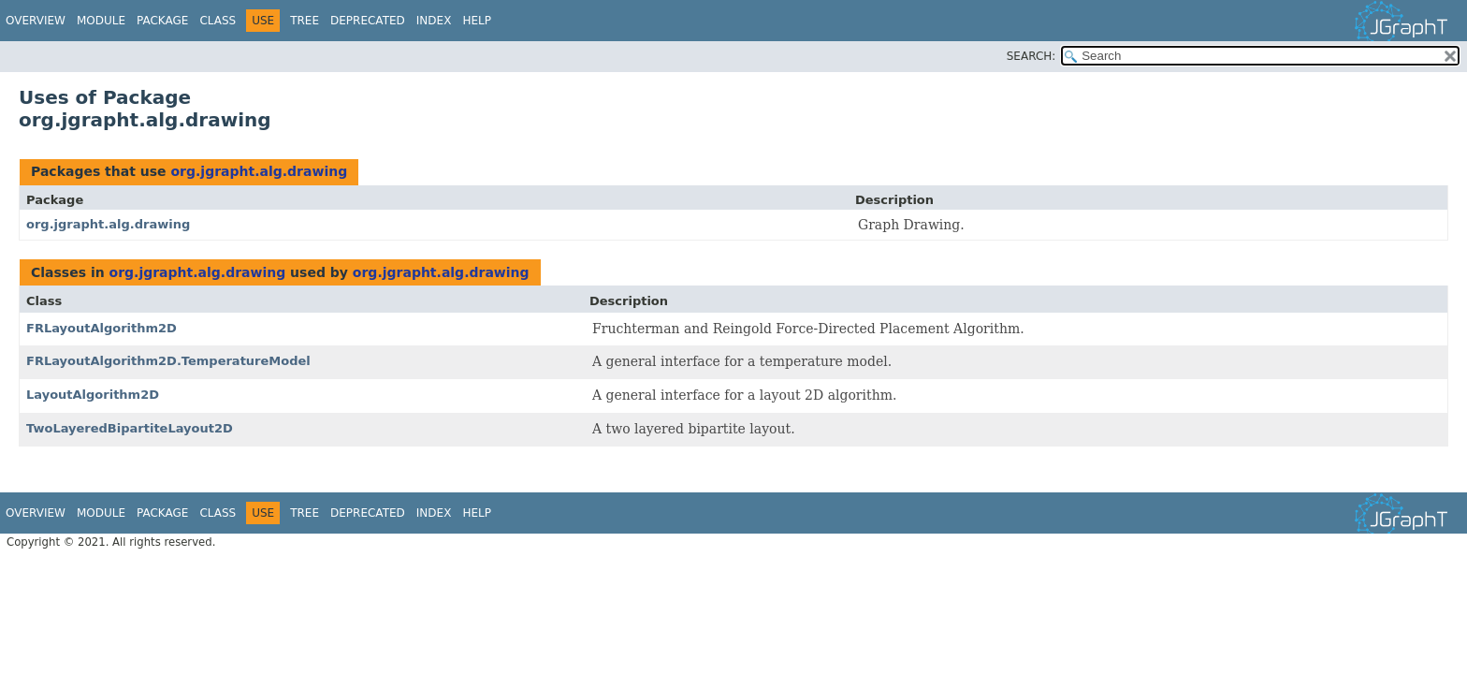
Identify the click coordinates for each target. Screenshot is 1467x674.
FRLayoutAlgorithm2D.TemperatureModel (168, 361)
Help (476, 20)
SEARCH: (1031, 56)
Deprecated (367, 20)
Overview (35, 20)
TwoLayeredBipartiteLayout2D (129, 428)
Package (162, 20)
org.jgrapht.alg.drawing (258, 171)
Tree (304, 20)
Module (101, 20)
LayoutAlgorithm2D (92, 395)
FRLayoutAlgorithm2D (101, 328)
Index (434, 20)
